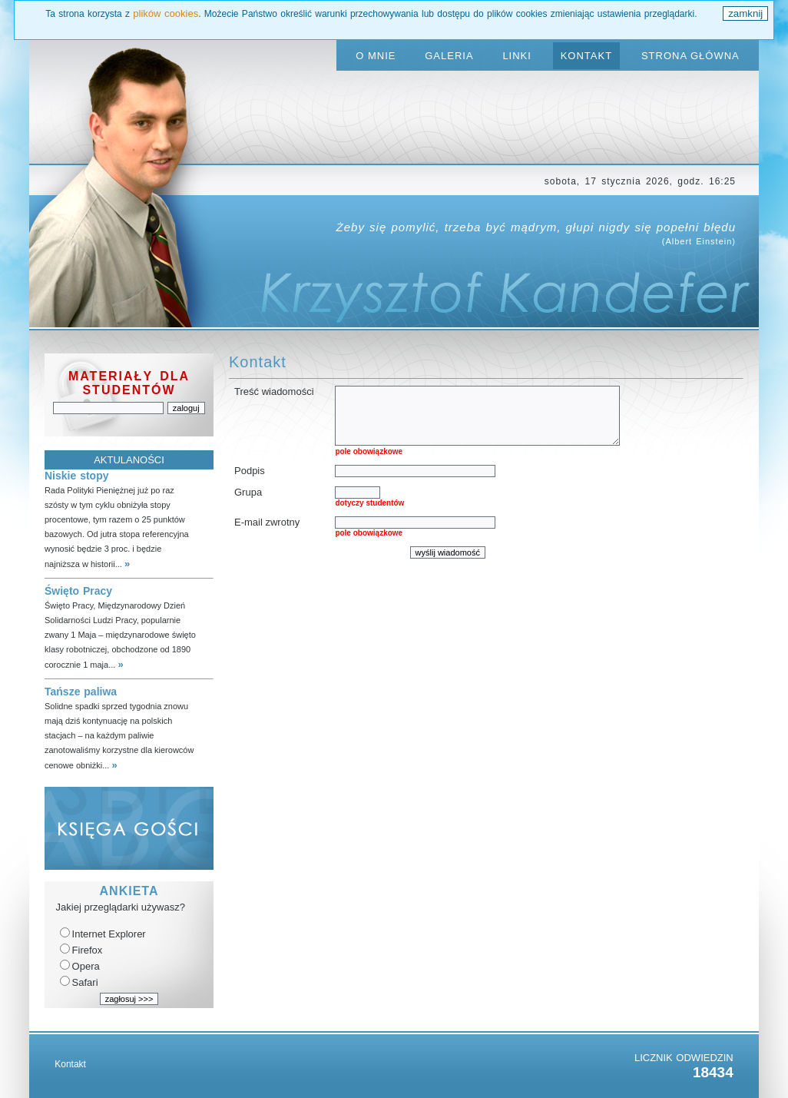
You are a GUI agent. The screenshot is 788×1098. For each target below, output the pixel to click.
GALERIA (449, 55)
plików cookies (165, 13)
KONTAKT (586, 55)
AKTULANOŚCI (129, 460)
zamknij (745, 13)
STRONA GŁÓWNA (690, 55)
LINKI (516, 55)
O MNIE (376, 55)
